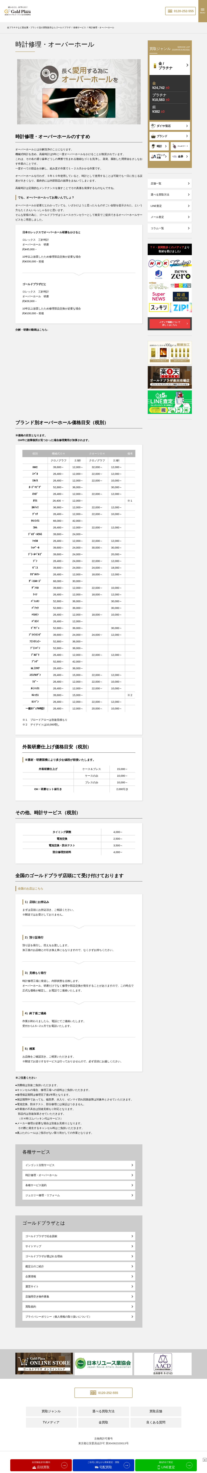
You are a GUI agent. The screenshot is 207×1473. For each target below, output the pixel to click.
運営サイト (32, 1286)
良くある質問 (155, 1422)
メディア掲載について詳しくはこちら (169, 323)
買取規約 (30, 1306)
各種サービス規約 (36, 1185)
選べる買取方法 (160, 194)
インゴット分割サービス (40, 1165)
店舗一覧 (156, 183)
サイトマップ (33, 1246)
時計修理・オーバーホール (41, 1175)
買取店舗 (155, 1411)
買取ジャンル (51, 1411)
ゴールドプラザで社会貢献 (41, 1236)
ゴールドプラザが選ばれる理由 (43, 1256)
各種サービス (36, 1152)
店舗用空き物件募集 (37, 1296)
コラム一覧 (157, 228)
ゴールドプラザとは (43, 1223)
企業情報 (30, 1276)
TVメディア (51, 1422)
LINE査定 (156, 205)
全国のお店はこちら (30, 888)
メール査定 (157, 216)
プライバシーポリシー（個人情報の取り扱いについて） (58, 1316)
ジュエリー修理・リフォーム (42, 1195)
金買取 (103, 1422)
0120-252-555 (180, 11)
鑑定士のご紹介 (34, 1266)
